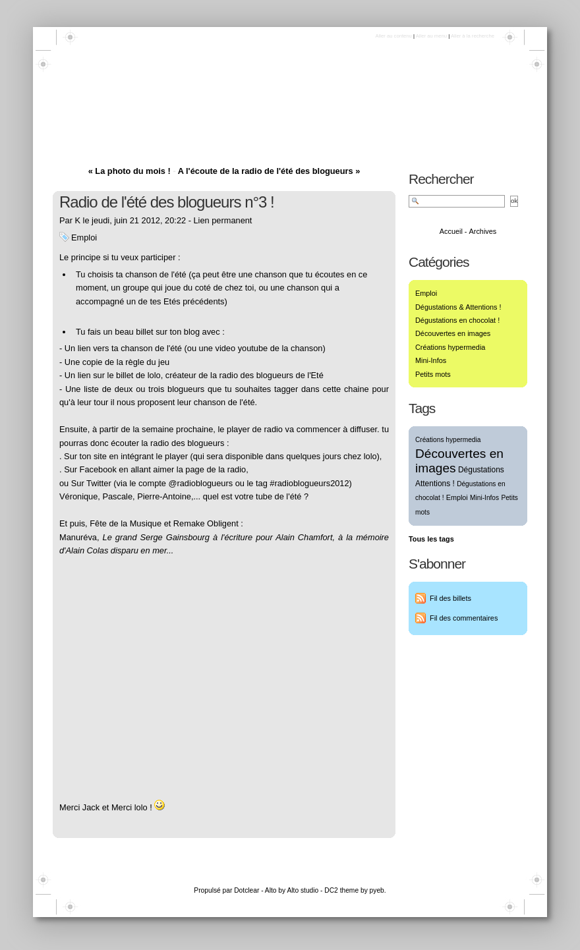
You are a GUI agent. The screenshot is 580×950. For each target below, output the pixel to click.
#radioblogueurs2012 (309, 483)
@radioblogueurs (200, 483)
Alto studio (302, 890)
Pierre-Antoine (164, 496)
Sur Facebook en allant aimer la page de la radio (155, 469)
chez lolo (360, 456)
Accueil (451, 231)
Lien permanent (223, 220)
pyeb (377, 890)
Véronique (78, 496)
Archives (483, 231)
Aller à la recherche (472, 36)
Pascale (117, 496)
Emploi (84, 237)
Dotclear (246, 890)
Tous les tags (431, 539)
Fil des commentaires (464, 618)
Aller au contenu (393, 36)
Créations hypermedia (450, 347)
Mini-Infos (430, 360)
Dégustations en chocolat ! (457, 320)
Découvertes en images (452, 333)
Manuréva (78, 537)
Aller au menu (431, 36)
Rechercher (441, 178)
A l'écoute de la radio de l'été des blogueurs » (269, 171)
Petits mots (433, 374)
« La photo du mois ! (129, 171)
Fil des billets (450, 598)
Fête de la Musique (125, 523)
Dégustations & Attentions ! (458, 307)
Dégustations (104, 116)
